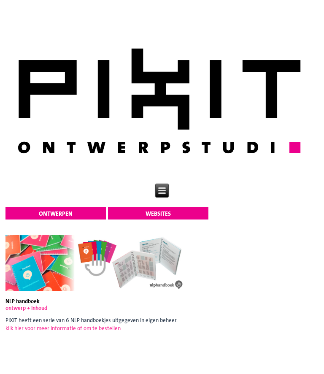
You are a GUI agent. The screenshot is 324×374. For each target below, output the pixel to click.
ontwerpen (56, 214)
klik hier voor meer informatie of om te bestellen (63, 328)
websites (158, 214)
